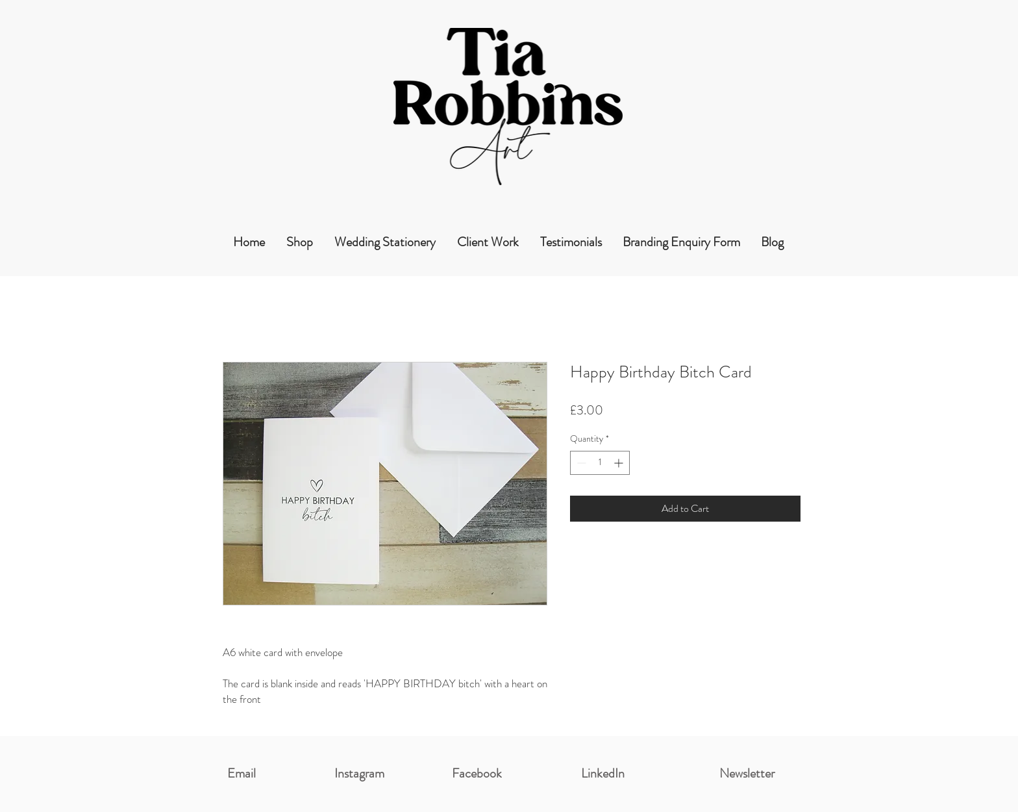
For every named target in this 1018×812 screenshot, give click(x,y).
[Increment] (620, 462)
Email (241, 773)
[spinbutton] (600, 462)
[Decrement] (580, 462)
